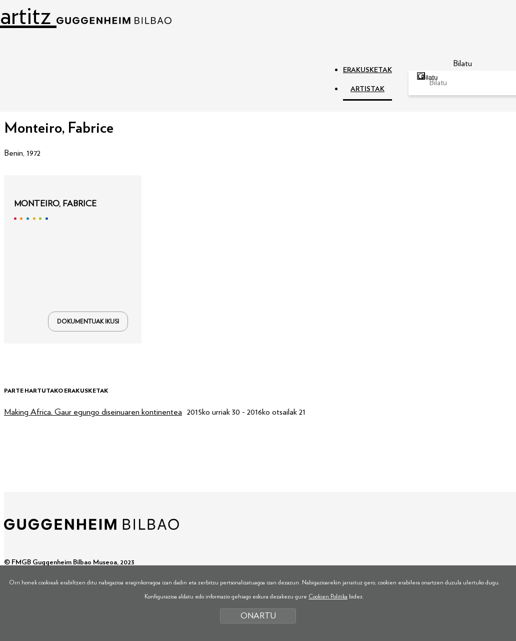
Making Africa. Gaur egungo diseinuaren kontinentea (93, 412)
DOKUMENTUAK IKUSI (88, 321)
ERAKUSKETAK (367, 70)
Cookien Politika (328, 596)
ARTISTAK (367, 89)
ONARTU (258, 615)
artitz (86, 16)
